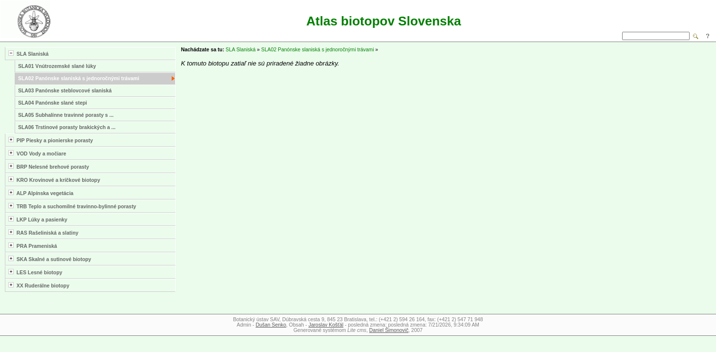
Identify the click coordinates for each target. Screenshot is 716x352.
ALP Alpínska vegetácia (40, 193)
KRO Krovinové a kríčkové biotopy (54, 179)
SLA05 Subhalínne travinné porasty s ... (65, 115)
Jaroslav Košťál (326, 325)
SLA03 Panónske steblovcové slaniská (65, 90)
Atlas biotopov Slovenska (383, 21)
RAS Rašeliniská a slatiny (43, 232)
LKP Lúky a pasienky (37, 219)
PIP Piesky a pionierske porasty (50, 140)
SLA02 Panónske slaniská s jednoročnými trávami (78, 78)
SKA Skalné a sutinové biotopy (49, 259)
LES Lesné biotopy (35, 272)
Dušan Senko (271, 325)
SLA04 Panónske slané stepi (52, 103)
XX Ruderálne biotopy (38, 285)
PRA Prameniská (32, 245)
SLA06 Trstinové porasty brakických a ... (66, 127)
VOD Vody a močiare (37, 153)
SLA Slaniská (28, 53)
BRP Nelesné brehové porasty (48, 166)
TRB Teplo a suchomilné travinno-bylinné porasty (72, 206)
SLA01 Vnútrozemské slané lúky (57, 66)
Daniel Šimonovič (388, 330)
